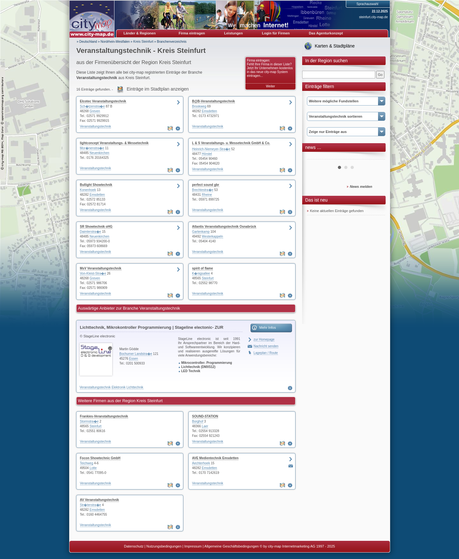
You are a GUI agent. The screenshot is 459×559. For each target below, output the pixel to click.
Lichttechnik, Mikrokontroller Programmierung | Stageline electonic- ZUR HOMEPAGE (151, 328)
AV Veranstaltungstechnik (99, 500)
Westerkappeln (212, 236)
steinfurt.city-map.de (373, 17)
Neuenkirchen (99, 153)
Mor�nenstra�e (92, 148)
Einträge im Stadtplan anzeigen (158, 89)
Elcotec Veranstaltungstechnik (103, 101)
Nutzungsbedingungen (163, 546)
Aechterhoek (201, 463)
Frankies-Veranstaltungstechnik (104, 416)
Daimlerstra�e (90, 231)
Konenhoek (88, 190)
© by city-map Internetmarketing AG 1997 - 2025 (297, 546)
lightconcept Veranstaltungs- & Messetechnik (114, 143)
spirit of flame (202, 268)
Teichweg (86, 463)
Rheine (207, 194)
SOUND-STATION (205, 416)
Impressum (192, 546)
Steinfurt (208, 278)
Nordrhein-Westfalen (115, 41)
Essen (133, 358)
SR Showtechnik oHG (96, 226)
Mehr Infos (267, 327)
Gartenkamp (201, 231)
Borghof (197, 421)
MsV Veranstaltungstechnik (100, 268)
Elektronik (119, 387)
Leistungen (233, 33)
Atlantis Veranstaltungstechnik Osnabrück (224, 226)
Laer (205, 426)
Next (377, 157)
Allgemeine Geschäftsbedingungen (231, 546)
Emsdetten (209, 111)
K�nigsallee (201, 273)
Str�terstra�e (90, 505)
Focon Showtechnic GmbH (100, 458)
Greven (95, 111)
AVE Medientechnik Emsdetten (215, 458)
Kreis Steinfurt (143, 41)
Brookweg (199, 106)
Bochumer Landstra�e (136, 354)
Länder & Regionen (140, 33)
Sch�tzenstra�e (92, 106)
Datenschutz (133, 546)
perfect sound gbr (205, 185)
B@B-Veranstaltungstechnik (213, 101)
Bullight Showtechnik (96, 185)
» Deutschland (87, 41)
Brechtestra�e (203, 190)
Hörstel (207, 154)
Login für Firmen (276, 33)
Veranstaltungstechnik (95, 126)
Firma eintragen (192, 33)
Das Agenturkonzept (326, 33)
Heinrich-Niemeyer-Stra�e (211, 149)
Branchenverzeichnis (171, 41)
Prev (315, 157)
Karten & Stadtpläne (335, 45)
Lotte (93, 468)
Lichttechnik (135, 387)
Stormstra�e (89, 421)
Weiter (270, 86)
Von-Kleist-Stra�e (93, 273)
